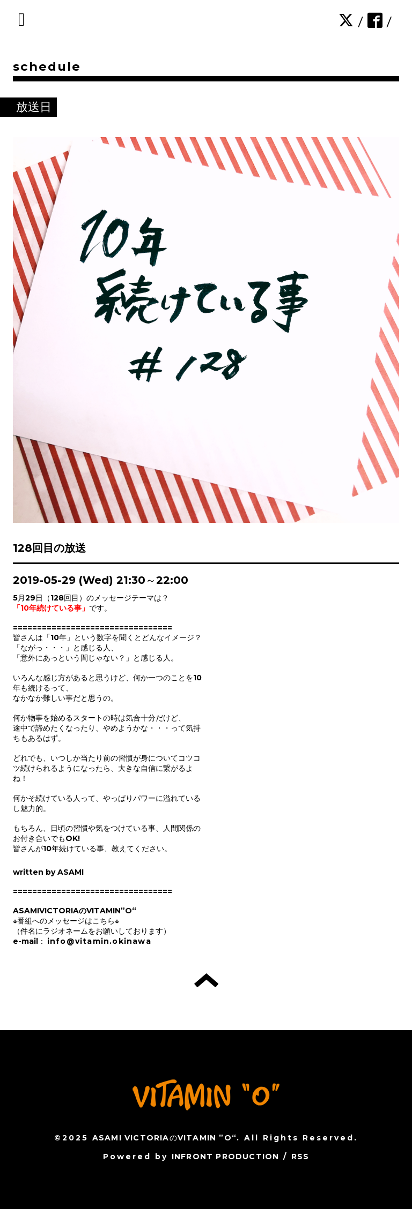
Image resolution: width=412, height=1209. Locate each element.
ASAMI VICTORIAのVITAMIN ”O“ (164, 1138)
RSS (300, 1156)
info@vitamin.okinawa (99, 941)
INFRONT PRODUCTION (225, 1156)
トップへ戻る (206, 980)
